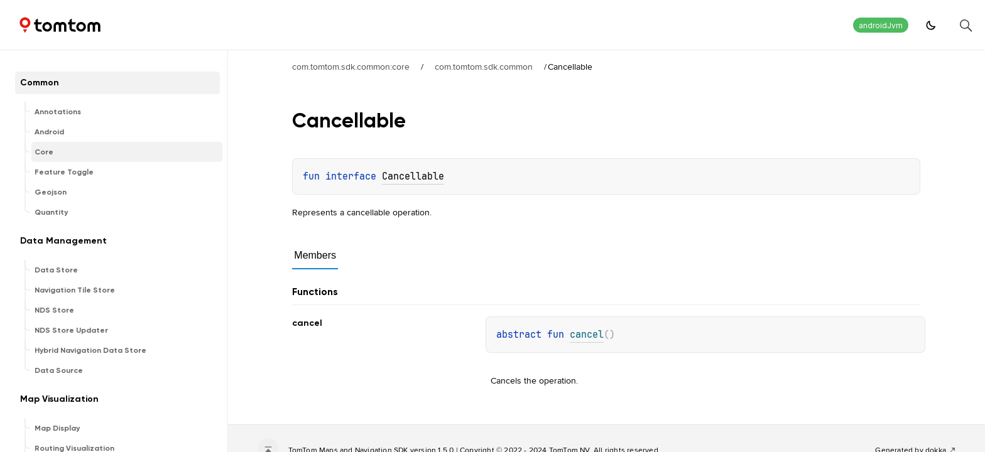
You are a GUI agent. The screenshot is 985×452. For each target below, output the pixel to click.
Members (315, 255)
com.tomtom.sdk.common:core (351, 66)
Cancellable (413, 176)
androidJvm (881, 25)
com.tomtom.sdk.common (484, 66)
